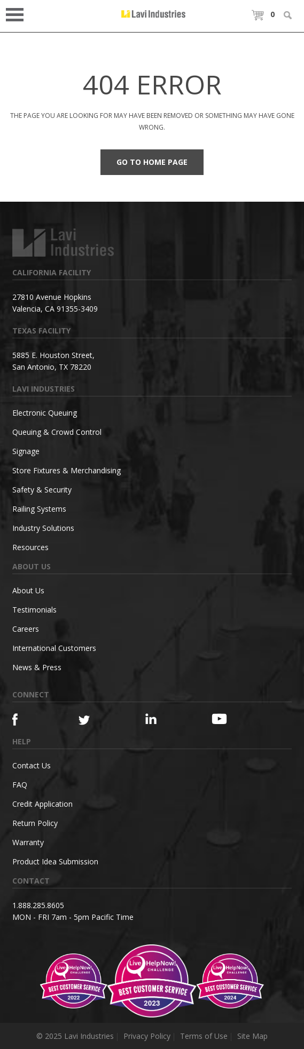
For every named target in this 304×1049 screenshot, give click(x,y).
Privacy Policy (146, 1036)
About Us (28, 590)
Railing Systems (39, 509)
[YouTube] (228, 718)
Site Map (252, 1036)
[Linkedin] (162, 719)
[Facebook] (29, 719)
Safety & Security (42, 489)
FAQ (19, 785)
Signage (26, 451)
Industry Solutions (43, 528)
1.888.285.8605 (38, 905)
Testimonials (34, 610)
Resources (30, 547)
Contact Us (31, 765)
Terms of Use (204, 1036)
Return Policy (35, 823)
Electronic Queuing (44, 413)
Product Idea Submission (55, 861)
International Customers (54, 648)
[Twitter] (95, 721)
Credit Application (42, 804)
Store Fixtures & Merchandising (66, 470)
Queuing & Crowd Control (57, 432)
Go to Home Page (152, 162)
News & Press (36, 667)
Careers (25, 629)
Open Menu (18, 14)
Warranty (28, 842)
